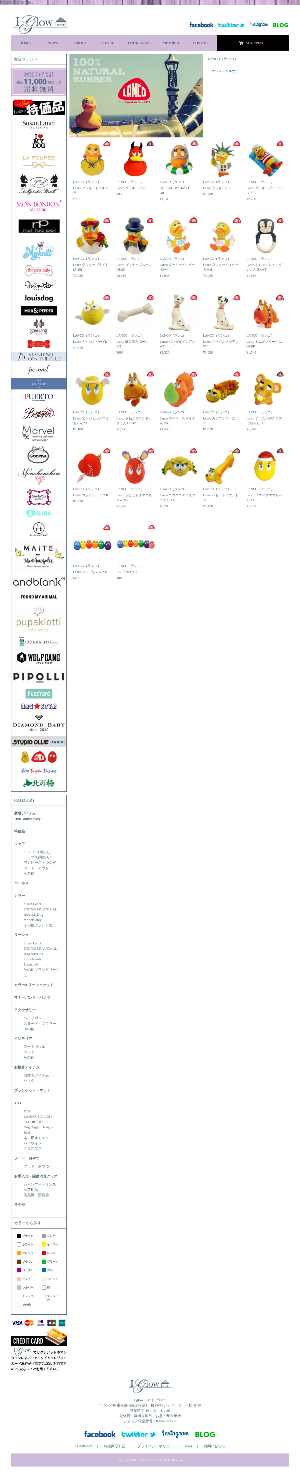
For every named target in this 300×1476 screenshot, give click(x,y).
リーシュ (21, 935)
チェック (27, 1296)
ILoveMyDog (33, 915)
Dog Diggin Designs (38, 1127)
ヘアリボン (33, 1018)
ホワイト (27, 1244)
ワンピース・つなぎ (40, 863)
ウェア (19, 844)
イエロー (52, 1244)
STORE (108, 43)
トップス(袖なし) (37, 852)
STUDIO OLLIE (36, 1122)
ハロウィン (33, 1143)
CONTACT (201, 43)
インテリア (23, 1039)
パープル (27, 1270)
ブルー (51, 1270)
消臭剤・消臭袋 (36, 1195)
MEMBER (170, 43)
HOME (25, 43)
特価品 (19, 831)
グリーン (52, 1261)
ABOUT (80, 43)
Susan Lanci (32, 904)
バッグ (29, 1081)
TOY (18, 1103)
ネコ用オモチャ (36, 1138)
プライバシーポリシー (155, 1446)
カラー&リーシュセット (33, 985)
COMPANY (83, 1446)
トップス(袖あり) (37, 857)
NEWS (53, 43)
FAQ (188, 1446)
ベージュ (52, 1278)
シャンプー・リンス (40, 1184)
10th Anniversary (27, 819)
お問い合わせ (214, 1446)
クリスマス (33, 1149)
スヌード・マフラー (40, 1024)
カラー (19, 896)
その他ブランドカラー (42, 925)
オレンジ (27, 1253)
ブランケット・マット (32, 1090)
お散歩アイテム (26, 1067)
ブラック (27, 1235)
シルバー (27, 1287)
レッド (51, 1253)
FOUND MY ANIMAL (40, 909)
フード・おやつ (26, 1158)
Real (27, 1132)
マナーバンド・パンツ (32, 997)
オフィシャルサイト (227, 71)
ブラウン (27, 1261)
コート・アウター (38, 868)
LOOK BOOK (139, 43)
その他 (29, 873)
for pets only (33, 920)
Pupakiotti (31, 964)
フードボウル (34, 1047)
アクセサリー (25, 1010)
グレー (51, 1235)
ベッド (29, 1052)
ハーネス (21, 883)
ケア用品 (31, 1190)
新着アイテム (25, 813)
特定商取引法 (115, 1446)
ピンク (26, 1278)
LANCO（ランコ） (39, 1117)
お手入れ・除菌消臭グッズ (36, 1176)
